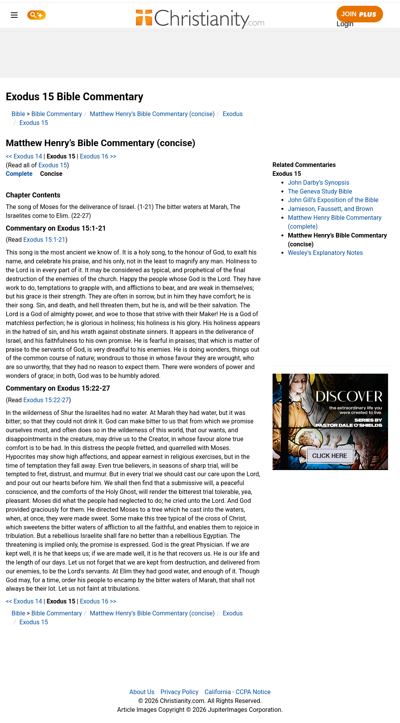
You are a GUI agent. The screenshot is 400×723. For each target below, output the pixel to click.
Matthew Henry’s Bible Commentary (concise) (152, 114)
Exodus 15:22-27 (46, 400)
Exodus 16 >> (98, 156)
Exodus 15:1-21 (44, 239)
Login (344, 24)
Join (359, 14)
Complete (19, 173)
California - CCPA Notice (237, 692)
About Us (141, 692)
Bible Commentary (57, 114)
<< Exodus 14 (24, 156)
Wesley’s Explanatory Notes (325, 252)
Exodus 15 (34, 122)
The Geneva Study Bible (320, 191)
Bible (18, 114)
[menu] (14, 16)
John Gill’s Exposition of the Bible (333, 200)
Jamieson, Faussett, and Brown (330, 208)
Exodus (233, 114)
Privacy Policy (180, 692)
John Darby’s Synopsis (319, 182)
